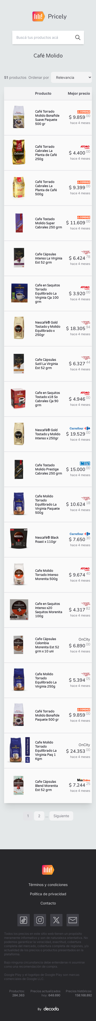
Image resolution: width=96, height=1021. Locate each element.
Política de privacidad (48, 894)
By (48, 1009)
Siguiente (61, 816)
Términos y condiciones (48, 884)
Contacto (48, 903)
